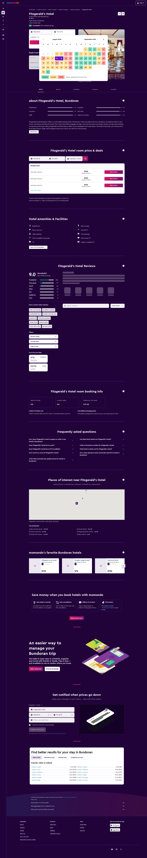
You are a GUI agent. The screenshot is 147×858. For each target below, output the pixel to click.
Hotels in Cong (36, 775)
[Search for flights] (3, 9)
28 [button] (66, 67)
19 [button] (57, 63)
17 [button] (48, 63)
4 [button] (52, 54)
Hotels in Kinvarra (82, 780)
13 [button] (61, 58)
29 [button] (70, 67)
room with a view (35, 326)
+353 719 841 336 (34, 23)
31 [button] (48, 72)
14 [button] (66, 58)
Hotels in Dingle (82, 775)
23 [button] (43, 67)
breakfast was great (48, 310)
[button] (3, 3)
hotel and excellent (44, 318)
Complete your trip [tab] (77, 757)
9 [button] (43, 58)
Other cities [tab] (36, 757)
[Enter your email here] (53, 720)
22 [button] (70, 63)
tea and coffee (47, 326)
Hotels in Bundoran (75, 9)
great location (43, 322)
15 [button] (70, 58)
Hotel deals (32, 9)
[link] (76, 618)
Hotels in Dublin (36, 767)
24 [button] (48, 67)
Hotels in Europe (41, 9)
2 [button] (43, 54)
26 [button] (57, 67)
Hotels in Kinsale (36, 777)
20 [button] (61, 63)
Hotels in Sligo (36, 780)
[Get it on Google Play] (115, 825)
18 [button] (52, 63)
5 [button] (103, 49)
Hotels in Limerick (82, 772)
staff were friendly (35, 310)
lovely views (33, 322)
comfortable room (35, 314)
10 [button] (48, 58)
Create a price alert (107, 607)
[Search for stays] (3, 12)
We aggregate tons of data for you (78, 806)
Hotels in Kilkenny (37, 772)
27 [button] (61, 67)
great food (33, 318)
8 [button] (70, 54)
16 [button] (43, 63)
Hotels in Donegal (63, 9)
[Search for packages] (3, 20)
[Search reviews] (87, 305)
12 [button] (57, 58)
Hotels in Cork (36, 769)
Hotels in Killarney (82, 769)
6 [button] (61, 54)
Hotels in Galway (82, 767)
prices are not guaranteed (69, 797)
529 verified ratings (47, 25)
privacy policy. (62, 733)
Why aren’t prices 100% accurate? (78, 809)
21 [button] (66, 63)
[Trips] (3, 30)
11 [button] (52, 58)
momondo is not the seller (78, 803)
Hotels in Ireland (52, 9)
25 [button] (52, 67)
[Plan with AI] (3, 24)
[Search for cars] (3, 16)
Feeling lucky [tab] (62, 757)
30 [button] (43, 72)
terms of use (53, 733)
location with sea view (50, 314)
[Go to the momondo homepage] (13, 3)
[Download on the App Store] (115, 830)
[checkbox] (38, 359)
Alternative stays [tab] (49, 757)
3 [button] (94, 49)
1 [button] (70, 49)
